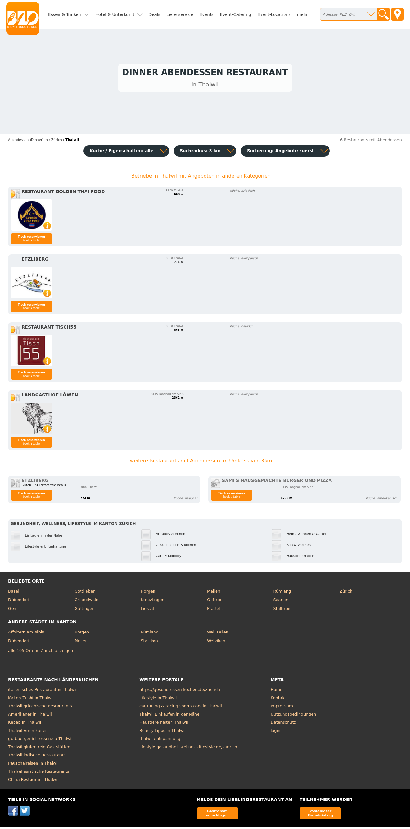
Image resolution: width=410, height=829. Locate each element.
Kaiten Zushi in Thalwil (30, 699)
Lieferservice (179, 14)
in (28, 141)
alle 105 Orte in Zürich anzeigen (40, 651)
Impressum (282, 707)
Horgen (148, 592)
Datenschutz (283, 723)
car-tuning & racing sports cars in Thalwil (180, 707)
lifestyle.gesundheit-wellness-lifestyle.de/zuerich (188, 748)
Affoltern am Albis (26, 633)
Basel (13, 592)
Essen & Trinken (64, 14)
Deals (154, 14)
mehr (302, 14)
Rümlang (282, 592)
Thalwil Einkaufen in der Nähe (169, 715)
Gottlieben (85, 592)
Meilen (213, 592)
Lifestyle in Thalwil (158, 699)
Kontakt (278, 699)
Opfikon (214, 601)
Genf (13, 609)
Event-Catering (235, 14)
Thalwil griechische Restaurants (40, 707)
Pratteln (215, 609)
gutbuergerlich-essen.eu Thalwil (40, 740)
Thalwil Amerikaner (27, 732)
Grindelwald (86, 601)
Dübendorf (19, 601)
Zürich (346, 592)
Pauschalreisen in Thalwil (33, 764)
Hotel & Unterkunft (114, 14)
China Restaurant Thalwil (33, 781)
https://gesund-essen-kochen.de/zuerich (179, 691)
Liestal (147, 609)
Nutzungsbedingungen (293, 715)
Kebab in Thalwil (24, 723)
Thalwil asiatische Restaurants (38, 773)
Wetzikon (216, 642)
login (275, 732)
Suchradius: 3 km (200, 152)
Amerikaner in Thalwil (30, 715)
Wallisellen (217, 633)
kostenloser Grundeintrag (320, 814)
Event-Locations (274, 14)
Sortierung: (280, 152)
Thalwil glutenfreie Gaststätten (39, 748)
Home (277, 691)
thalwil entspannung (159, 740)
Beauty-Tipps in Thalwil (162, 732)
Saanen (281, 601)
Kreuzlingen (152, 601)
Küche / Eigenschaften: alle (122, 152)
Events (206, 14)
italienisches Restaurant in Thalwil (42, 691)
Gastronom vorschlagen (217, 814)
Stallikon (281, 609)
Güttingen (85, 609)
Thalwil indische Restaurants (37, 756)
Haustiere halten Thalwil (163, 723)
